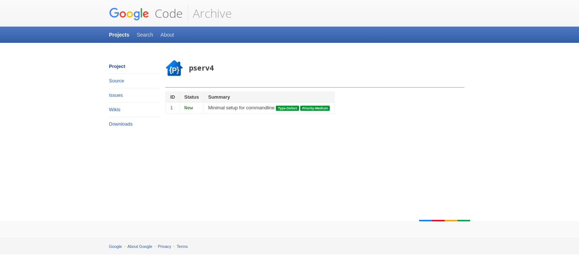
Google (115, 246)
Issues (116, 95)
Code (146, 13)
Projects (119, 35)
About (167, 35)
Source (116, 80)
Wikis (114, 109)
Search (145, 35)
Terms (182, 246)
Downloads (121, 124)
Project (117, 66)
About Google (139, 246)
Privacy (164, 246)
